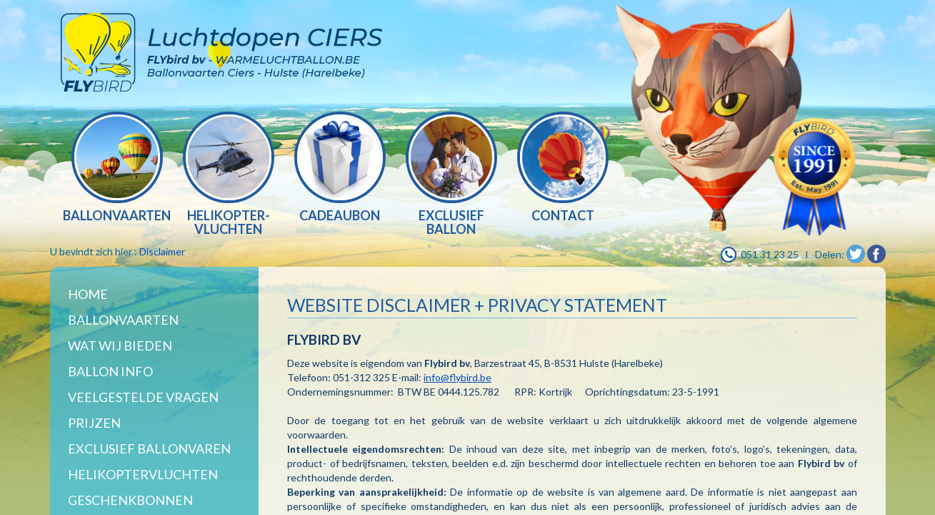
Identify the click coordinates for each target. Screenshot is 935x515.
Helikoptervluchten (143, 474)
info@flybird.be (457, 377)
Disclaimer (162, 251)
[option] (117, 168)
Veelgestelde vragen (143, 397)
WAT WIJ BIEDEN (120, 345)
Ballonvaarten (123, 320)
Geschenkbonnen (130, 500)
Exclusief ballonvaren (149, 448)
